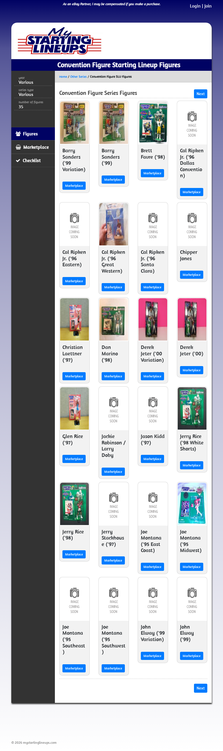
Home (63, 77)
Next (201, 93)
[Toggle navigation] (199, 41)
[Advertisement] (117, 720)
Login (195, 6)
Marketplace (74, 185)
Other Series (78, 77)
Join (208, 6)
